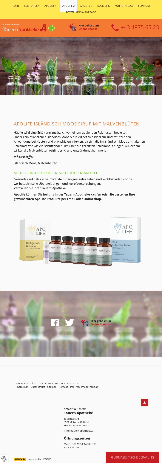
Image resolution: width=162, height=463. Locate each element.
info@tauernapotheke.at (79, 430)
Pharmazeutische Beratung (132, 457)
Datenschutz (38, 386)
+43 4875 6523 (135, 27)
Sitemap (51, 386)
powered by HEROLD (39, 459)
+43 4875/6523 (81, 425)
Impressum (22, 386)
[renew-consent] (4, 459)
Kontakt (63, 386)
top (144, 402)
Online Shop (87, 27)
